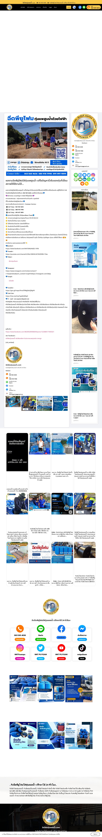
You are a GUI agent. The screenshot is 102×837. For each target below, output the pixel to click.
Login (50, 7)
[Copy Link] (87, 121)
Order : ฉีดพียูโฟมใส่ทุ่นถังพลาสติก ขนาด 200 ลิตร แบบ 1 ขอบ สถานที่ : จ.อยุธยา (83, 353)
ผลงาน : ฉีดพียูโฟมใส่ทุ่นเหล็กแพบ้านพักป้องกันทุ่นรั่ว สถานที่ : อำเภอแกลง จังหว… (17, 520)
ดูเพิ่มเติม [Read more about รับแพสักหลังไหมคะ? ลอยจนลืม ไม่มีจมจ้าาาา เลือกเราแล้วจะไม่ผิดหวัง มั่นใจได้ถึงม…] (29, 781)
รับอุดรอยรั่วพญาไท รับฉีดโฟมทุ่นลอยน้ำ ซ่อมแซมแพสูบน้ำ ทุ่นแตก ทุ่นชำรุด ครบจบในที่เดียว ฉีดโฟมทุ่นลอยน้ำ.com (36, 785)
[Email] (80, 116)
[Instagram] (93, 112)
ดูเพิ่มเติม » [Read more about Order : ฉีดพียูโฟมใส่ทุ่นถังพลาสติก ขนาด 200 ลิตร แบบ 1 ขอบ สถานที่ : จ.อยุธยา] (76, 357)
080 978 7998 (13, 316)
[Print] (82, 121)
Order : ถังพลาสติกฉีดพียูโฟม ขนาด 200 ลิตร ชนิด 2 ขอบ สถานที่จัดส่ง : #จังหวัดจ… (62, 520)
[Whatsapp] (89, 116)
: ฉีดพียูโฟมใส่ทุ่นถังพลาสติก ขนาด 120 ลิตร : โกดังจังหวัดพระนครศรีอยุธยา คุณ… (36, 805)
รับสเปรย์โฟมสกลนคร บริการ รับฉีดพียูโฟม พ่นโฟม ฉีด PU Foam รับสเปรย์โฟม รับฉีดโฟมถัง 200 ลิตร (84, 170)
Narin (10, 320)
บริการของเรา (30, 7)
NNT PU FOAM (41, 592)
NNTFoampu (20, 592)
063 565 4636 (95, 8)
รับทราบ (95, 834)
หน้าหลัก (23, 7)
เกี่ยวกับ (45, 7)
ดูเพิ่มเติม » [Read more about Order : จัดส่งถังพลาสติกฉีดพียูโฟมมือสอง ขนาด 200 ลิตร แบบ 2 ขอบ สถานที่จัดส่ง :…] (76, 232)
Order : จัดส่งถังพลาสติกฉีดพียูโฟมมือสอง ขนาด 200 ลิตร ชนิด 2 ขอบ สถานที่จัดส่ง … (62, 471)
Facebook (11, 323)
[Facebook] (80, 112)
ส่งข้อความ (12, 327)
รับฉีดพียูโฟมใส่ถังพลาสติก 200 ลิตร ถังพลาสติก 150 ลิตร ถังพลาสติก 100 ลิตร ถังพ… (39, 468)
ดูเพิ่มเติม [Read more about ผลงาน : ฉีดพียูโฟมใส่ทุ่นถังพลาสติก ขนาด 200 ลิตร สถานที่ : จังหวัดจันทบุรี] (29, 801)
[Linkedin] (84, 116)
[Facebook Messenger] (84, 112)
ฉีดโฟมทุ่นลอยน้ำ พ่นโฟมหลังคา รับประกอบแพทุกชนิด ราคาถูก (24, 276)
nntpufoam (82, 592)
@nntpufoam (13, 198)
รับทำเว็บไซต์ (38, 830)
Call (92, 6)
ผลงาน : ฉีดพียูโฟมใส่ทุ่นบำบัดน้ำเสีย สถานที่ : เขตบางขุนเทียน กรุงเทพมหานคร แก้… (62, 411)
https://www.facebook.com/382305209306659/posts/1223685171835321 (30, 269)
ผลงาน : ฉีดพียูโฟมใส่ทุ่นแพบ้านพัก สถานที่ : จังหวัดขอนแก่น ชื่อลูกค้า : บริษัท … (40, 520)
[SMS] (76, 116)
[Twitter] (89, 112)
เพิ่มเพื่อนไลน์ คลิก (13, 318)
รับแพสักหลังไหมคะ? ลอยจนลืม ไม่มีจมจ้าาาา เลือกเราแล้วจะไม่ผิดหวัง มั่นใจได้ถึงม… (36, 778)
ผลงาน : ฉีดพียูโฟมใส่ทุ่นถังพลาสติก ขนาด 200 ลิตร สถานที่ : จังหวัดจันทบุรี (36, 799)
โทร (10, 310)
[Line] (76, 112)
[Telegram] (93, 116)
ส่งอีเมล (10, 330)
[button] (61, 574)
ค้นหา (55, 7)
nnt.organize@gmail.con (16, 331)
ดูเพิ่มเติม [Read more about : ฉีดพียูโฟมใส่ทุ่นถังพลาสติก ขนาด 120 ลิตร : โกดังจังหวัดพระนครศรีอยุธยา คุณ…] (29, 808)
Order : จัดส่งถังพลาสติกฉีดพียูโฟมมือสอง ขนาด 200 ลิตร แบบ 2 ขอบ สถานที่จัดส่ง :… (84, 228)
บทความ (38, 7)
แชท (10, 326)
